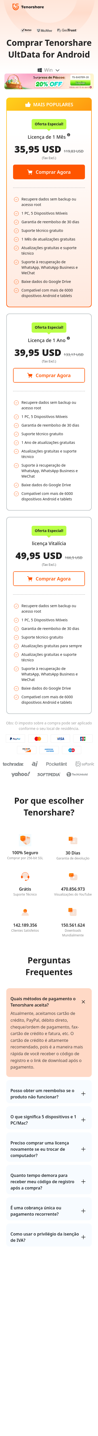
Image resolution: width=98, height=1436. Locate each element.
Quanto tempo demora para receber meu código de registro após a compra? (42, 1181)
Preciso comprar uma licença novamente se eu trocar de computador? (39, 1149)
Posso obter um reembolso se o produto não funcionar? (42, 1094)
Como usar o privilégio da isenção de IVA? (44, 1237)
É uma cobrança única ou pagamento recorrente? (35, 1211)
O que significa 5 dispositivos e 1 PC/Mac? (43, 1120)
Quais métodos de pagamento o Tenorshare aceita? (43, 1002)
